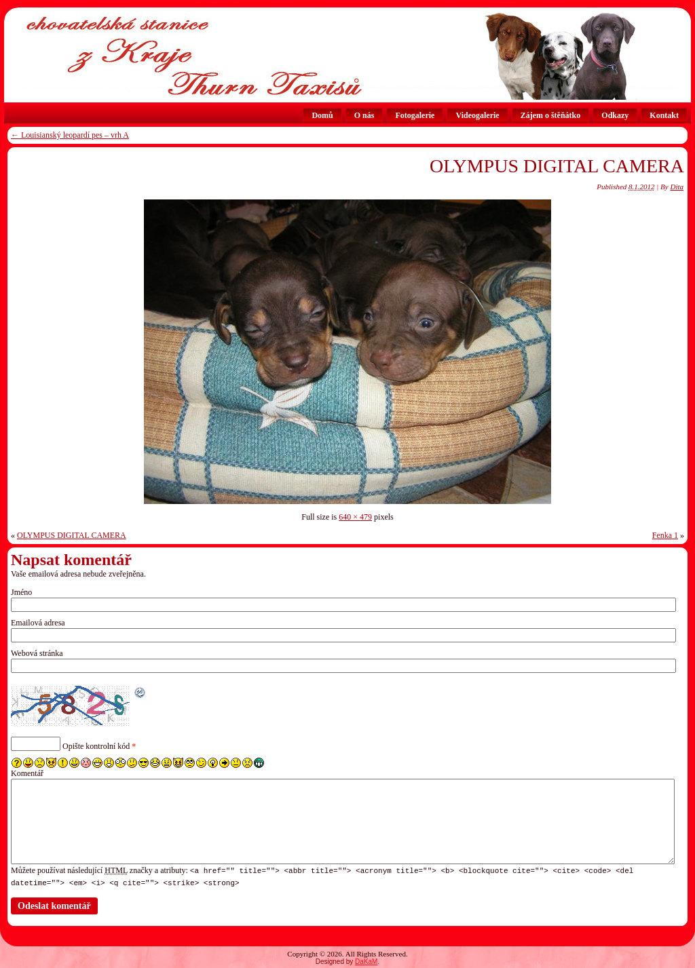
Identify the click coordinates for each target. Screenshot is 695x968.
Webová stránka (37, 653)
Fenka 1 (665, 535)
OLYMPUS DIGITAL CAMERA (557, 165)
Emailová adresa (38, 622)
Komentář (27, 773)
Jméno (21, 592)
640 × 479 (355, 517)
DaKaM (366, 961)
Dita (676, 186)
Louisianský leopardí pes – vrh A (70, 135)
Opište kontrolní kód (96, 746)
